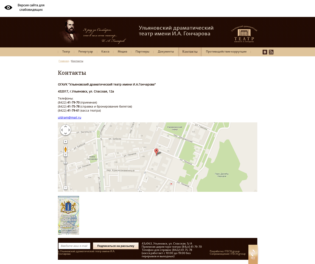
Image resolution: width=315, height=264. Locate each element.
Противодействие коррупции (226, 51)
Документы (166, 51)
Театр (66, 51)
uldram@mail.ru (69, 117)
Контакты (189, 52)
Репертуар (85, 51)
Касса (105, 51)
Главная (64, 61)
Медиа (122, 51)
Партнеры (142, 51)
